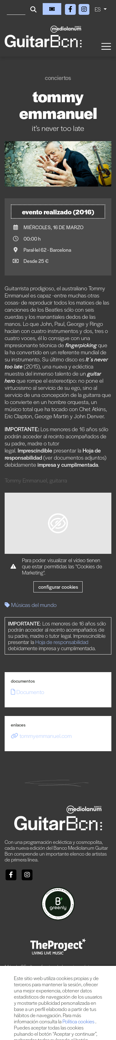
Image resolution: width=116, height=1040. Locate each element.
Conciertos (58, 77)
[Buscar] (16, 9)
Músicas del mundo (31, 604)
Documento (27, 692)
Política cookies (78, 1021)
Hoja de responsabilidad (61, 642)
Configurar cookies (58, 586)
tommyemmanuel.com (41, 735)
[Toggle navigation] (106, 46)
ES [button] (98, 9)
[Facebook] (71, 8)
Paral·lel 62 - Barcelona (47, 249)
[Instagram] (84, 8)
